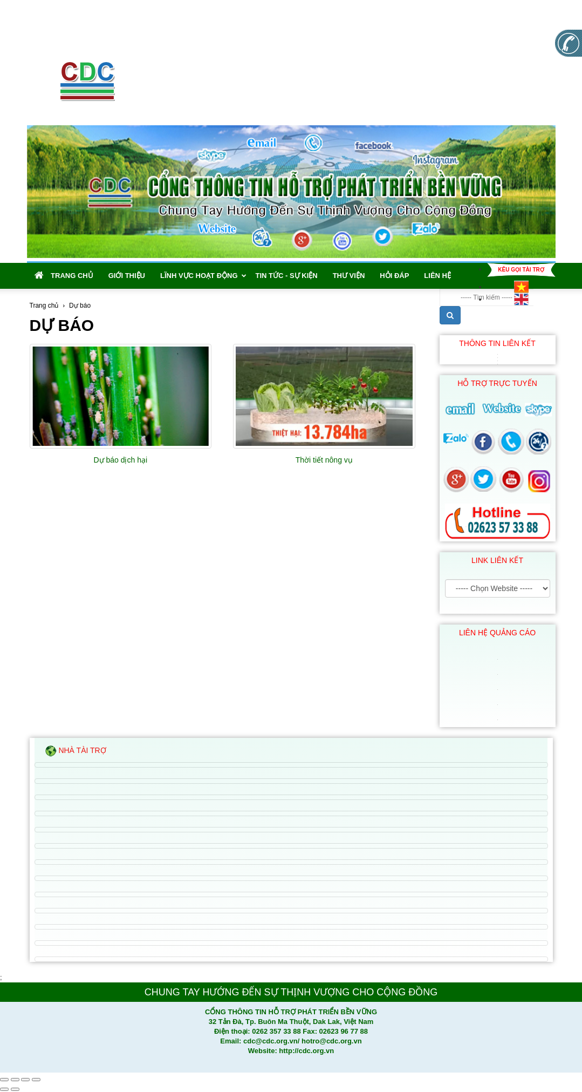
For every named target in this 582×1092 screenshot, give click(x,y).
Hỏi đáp (394, 276)
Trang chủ (64, 275)
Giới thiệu (126, 276)
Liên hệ (437, 276)
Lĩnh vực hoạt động (203, 276)
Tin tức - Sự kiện (287, 276)
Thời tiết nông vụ (324, 460)
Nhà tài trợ (75, 751)
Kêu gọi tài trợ (521, 270)
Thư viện (349, 276)
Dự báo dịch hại (120, 460)
